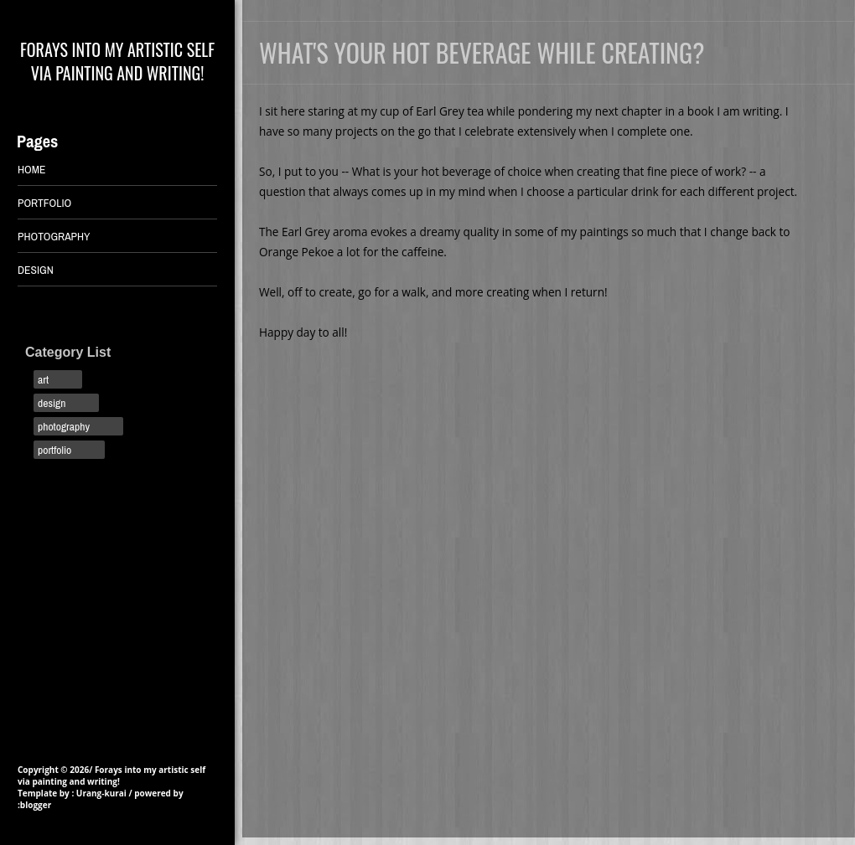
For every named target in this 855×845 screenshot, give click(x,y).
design (51, 402)
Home (31, 169)
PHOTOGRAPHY (54, 236)
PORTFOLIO (44, 202)
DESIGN (36, 269)
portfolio (54, 449)
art (43, 379)
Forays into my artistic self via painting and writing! (117, 61)
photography (64, 426)
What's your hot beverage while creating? (481, 52)
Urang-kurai (101, 793)
